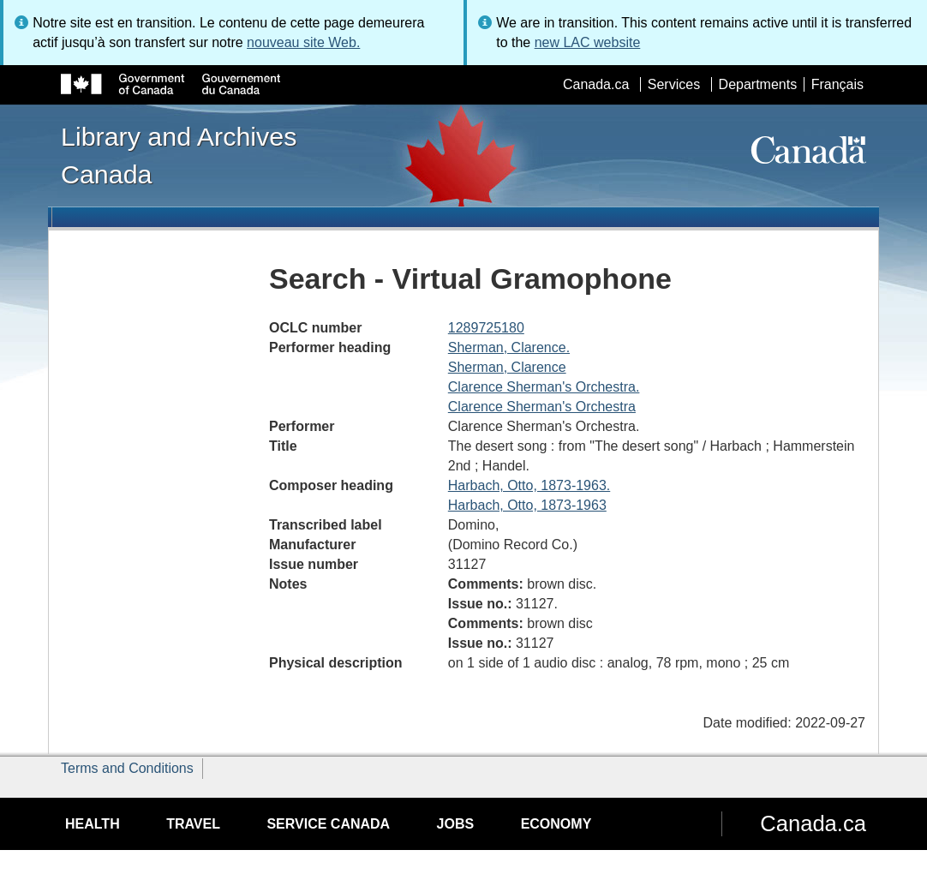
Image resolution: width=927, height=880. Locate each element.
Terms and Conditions (127, 768)
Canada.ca (596, 84)
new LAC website (588, 42)
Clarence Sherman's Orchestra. (544, 387)
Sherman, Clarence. (509, 347)
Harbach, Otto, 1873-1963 (527, 505)
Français (837, 84)
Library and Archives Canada (178, 155)
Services (674, 84)
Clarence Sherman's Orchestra (542, 406)
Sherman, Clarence (507, 367)
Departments (758, 84)
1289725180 (486, 327)
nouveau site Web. (303, 42)
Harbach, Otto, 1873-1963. (529, 485)
